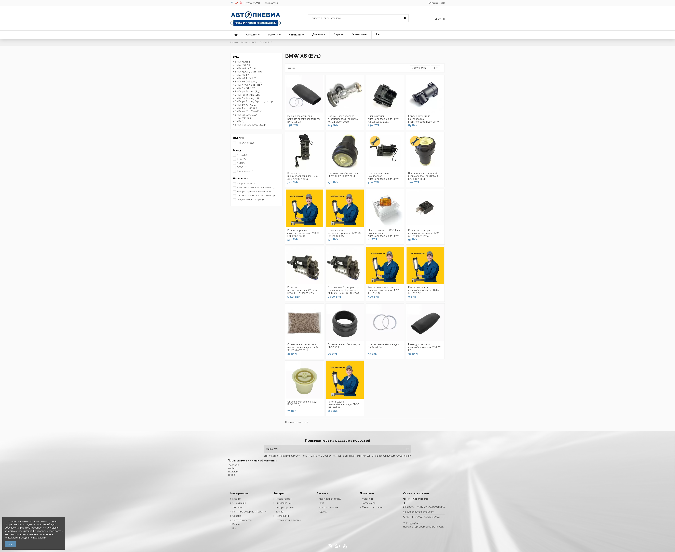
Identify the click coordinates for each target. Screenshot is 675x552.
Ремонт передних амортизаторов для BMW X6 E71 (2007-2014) (303, 233)
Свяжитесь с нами (372, 507)
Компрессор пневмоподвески (254, 191)
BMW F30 (240, 121)
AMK (241, 163)
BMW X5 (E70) (243, 65)
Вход (321, 503)
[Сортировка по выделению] (420, 68)
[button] (253, 35)
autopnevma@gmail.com (420, 511)
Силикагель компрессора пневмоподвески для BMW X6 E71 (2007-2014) (302, 347)
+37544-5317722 (253, 3)
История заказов (328, 507)
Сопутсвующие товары (250, 199)
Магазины (367, 498)
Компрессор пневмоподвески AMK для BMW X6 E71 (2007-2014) (302, 290)
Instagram (233, 471)
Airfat (241, 159)
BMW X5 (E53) (242, 61)
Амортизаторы (246, 183)
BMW (236, 56)
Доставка (237, 507)
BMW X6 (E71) (242, 75)
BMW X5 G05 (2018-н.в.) (248, 71)
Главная (236, 498)
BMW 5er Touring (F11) (247, 98)
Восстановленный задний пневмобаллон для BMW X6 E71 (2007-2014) (424, 176)
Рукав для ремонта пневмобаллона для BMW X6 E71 (424, 347)
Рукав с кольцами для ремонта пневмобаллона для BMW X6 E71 (303, 119)
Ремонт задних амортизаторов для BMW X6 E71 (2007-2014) (344, 233)
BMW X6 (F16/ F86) (246, 78)
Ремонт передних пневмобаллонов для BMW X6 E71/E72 (423, 290)
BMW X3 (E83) (243, 118)
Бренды (280, 511)
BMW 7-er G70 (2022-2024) (250, 124)
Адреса (323, 511)
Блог (235, 528)
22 (435, 68)
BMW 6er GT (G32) (245, 104)
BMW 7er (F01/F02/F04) (248, 111)
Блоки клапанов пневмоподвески (256, 187)
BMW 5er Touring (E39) (247, 91)
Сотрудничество (242, 520)
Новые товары (284, 498)
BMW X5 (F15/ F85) (245, 68)
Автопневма (245, 171)
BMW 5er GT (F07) (245, 88)
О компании (239, 503)
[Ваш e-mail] (334, 449)
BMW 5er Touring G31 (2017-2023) (254, 101)
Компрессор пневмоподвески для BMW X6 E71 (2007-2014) (302, 176)
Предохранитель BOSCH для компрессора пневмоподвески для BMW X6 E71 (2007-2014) (384, 234)
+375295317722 (432, 516)
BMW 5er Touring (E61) (247, 94)
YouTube (232, 468)
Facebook (233, 465)
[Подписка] (407, 449)
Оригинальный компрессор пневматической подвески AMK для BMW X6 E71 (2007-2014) (344, 291)
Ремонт (236, 524)
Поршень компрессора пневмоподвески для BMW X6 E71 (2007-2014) (343, 119)
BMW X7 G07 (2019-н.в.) (248, 84)
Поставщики (283, 516)
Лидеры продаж (285, 507)
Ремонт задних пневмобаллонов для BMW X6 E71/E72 (343, 404)
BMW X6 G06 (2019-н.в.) (248, 81)
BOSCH (242, 167)
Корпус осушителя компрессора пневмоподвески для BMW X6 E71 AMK (423, 120)
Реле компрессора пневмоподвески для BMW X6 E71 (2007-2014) (423, 233)
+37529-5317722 (271, 3)
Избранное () (436, 3)
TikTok (231, 474)
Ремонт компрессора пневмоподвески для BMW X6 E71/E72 (383, 290)
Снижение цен (284, 503)
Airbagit (242, 155)
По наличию (245, 143)
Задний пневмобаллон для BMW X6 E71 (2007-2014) (343, 174)
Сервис (236, 516)
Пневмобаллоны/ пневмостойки (256, 195)
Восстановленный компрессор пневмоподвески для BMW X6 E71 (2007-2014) (383, 177)
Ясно (10, 544)
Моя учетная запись (330, 498)
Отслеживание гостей (288, 520)
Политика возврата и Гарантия (249, 511)
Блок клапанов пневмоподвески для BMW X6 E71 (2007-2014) (383, 119)
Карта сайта (368, 503)
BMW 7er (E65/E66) (246, 108)
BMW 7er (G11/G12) (246, 114)
